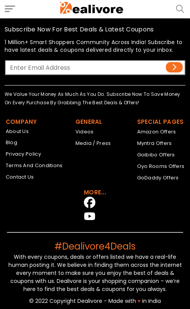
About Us (17, 131)
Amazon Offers (156, 131)
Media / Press (93, 143)
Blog (11, 142)
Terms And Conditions (34, 165)
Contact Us (20, 177)
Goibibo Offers (156, 154)
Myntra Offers (154, 143)
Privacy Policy (23, 154)
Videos (84, 131)
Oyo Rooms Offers (161, 166)
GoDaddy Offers (158, 177)
